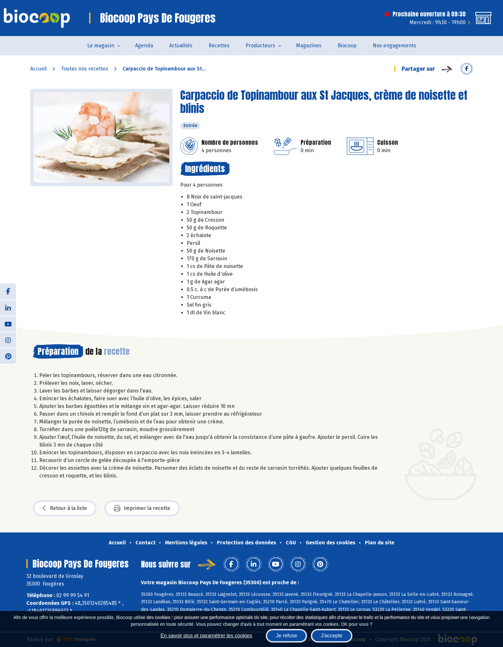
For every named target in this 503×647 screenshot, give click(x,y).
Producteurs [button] (260, 45)
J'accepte (331, 635)
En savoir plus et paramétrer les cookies (206, 635)
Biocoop (347, 45)
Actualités (180, 45)
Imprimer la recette (142, 508)
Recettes (219, 45)
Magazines (308, 45)
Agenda (144, 45)
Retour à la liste (64, 508)
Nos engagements (394, 45)
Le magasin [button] (100, 45)
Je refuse (286, 635)
